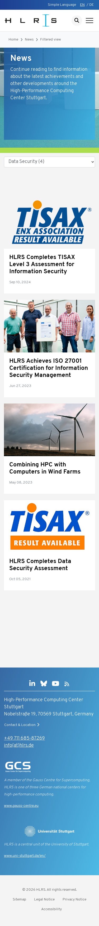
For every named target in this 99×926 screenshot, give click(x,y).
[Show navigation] (89, 20)
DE (91, 5)
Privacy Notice (74, 900)
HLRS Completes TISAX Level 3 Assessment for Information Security (42, 265)
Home (13, 40)
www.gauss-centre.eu (21, 806)
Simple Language (62, 5)
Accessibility (51, 909)
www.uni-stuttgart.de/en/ (25, 856)
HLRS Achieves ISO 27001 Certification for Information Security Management (48, 368)
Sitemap (19, 900)
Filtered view (50, 40)
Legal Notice (44, 900)
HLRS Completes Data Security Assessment (40, 565)
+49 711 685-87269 (24, 738)
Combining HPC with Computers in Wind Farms (45, 468)
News (29, 40)
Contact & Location (22, 725)
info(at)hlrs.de (19, 745)
